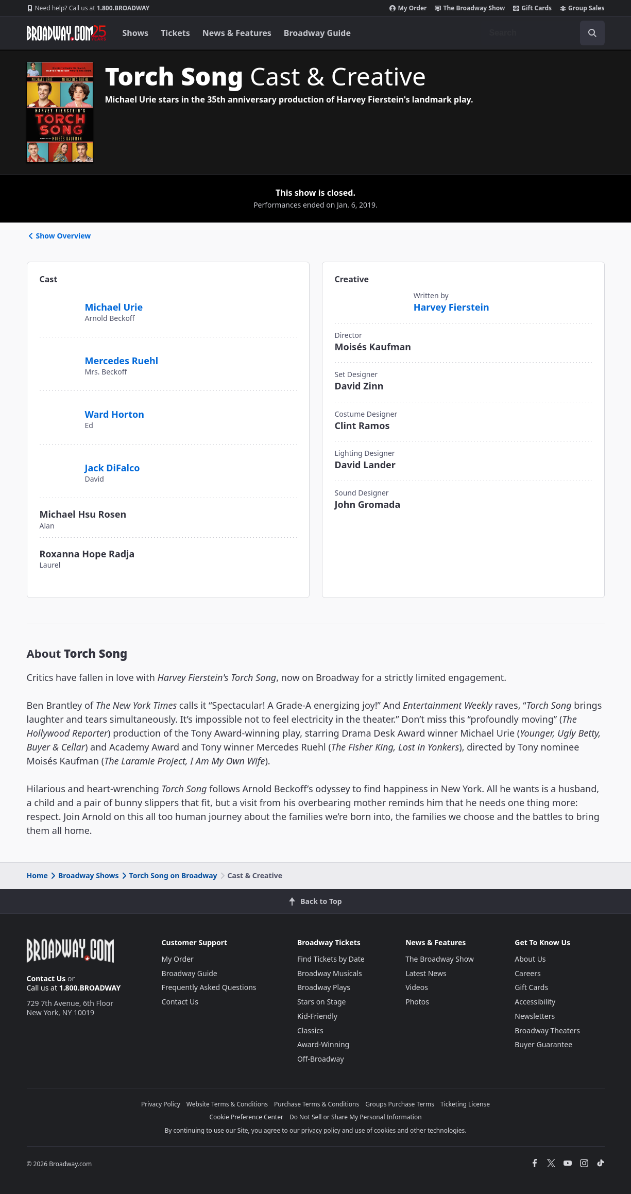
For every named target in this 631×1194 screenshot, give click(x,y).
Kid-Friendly (317, 1016)
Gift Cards (532, 8)
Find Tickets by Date (331, 959)
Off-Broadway (320, 1059)
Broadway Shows (84, 875)
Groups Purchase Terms (399, 1104)
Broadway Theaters (547, 1030)
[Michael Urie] (58, 305)
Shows (136, 33)
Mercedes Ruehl (122, 360)
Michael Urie (114, 307)
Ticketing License (465, 1104)
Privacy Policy (160, 1104)
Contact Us (46, 978)
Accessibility (535, 1002)
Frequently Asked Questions (209, 987)
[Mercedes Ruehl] (58, 359)
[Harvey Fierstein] (370, 303)
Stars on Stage (321, 1002)
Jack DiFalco (112, 468)
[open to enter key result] (592, 33)
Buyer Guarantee (543, 1044)
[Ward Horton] (58, 408)
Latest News (426, 973)
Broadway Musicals (329, 973)
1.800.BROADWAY (88, 8)
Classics (310, 1030)
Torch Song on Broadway (168, 875)
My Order (408, 8)
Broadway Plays (323, 987)
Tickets (175, 33)
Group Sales (582, 8)
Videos (416, 987)
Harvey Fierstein (451, 307)
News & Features (236, 33)
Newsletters (535, 1016)
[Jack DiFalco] (58, 462)
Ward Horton (114, 414)
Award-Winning (323, 1044)
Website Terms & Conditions (227, 1104)
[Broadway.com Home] (66, 33)
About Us (530, 959)
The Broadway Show (470, 8)
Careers (527, 973)
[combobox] (543, 33)
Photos (417, 1002)
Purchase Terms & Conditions (316, 1104)
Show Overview (59, 236)
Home (37, 875)
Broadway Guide (317, 33)
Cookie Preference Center (246, 1117)
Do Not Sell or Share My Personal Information (355, 1117)
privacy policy (320, 1130)
